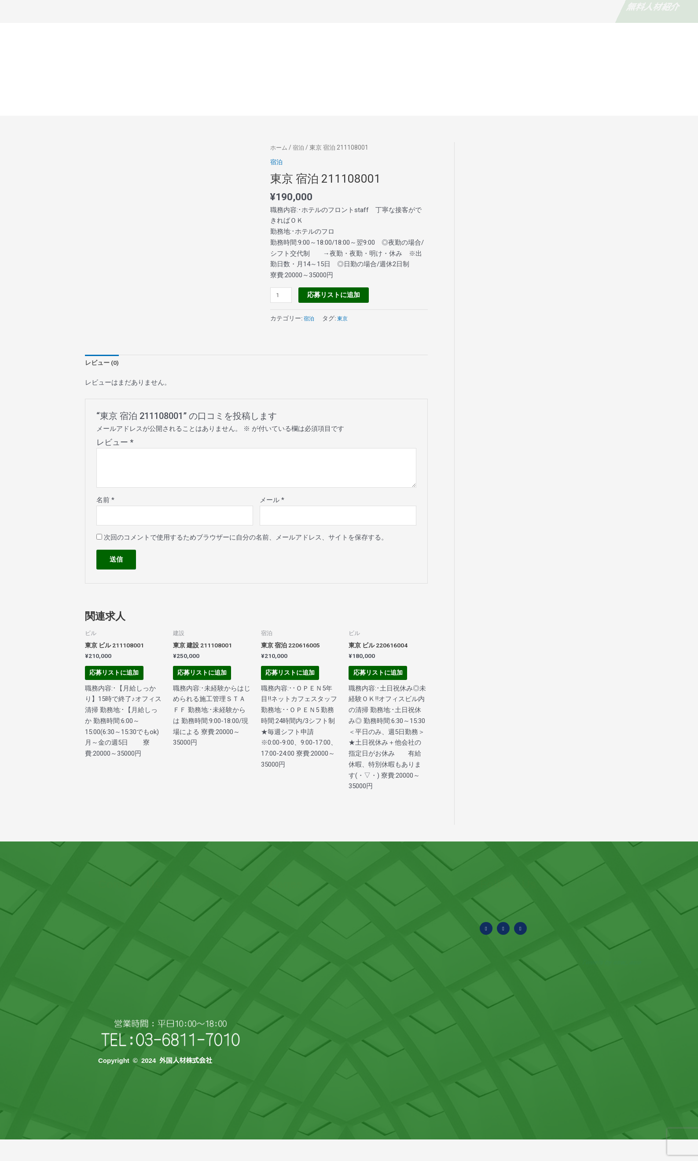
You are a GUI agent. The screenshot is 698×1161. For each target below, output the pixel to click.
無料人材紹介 (30, 6)
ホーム (279, 147)
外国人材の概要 (270, 97)
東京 (345, 318)
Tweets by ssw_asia (609, 984)
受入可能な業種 (398, 97)
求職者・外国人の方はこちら (574, 6)
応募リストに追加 (335, 295)
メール (272, 502)
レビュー (114, 443)
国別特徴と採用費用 (543, 97)
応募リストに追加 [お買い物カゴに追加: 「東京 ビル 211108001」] (121, 685)
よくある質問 (334, 97)
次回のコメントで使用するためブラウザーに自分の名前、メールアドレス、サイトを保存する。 (246, 541)
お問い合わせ (610, 97)
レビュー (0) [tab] (103, 363)
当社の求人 (663, 97)
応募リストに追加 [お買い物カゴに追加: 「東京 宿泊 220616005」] (297, 685)
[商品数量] (282, 295)
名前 (105, 502)
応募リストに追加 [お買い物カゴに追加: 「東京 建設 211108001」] (209, 685)
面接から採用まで (469, 97)
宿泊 (300, 147)
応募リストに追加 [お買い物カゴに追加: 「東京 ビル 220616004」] (385, 685)
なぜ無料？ (119, 6)
